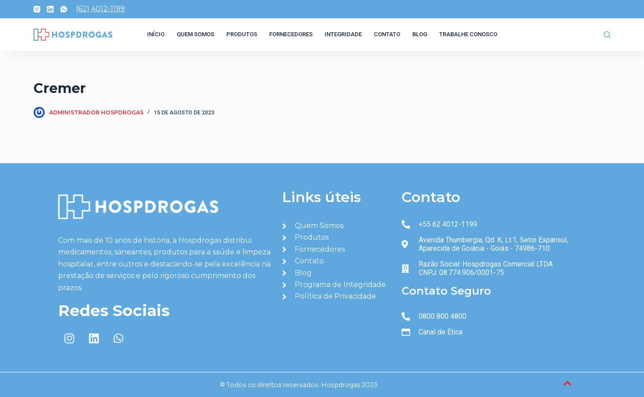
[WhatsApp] (63, 9)
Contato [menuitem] (387, 34)
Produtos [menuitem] (241, 34)
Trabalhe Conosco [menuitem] (468, 34)
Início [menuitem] (156, 34)
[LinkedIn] (50, 9)
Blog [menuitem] (419, 34)
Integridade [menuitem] (343, 34)
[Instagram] (37, 9)
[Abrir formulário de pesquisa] (607, 34)
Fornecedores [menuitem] (291, 34)
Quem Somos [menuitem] (195, 34)
